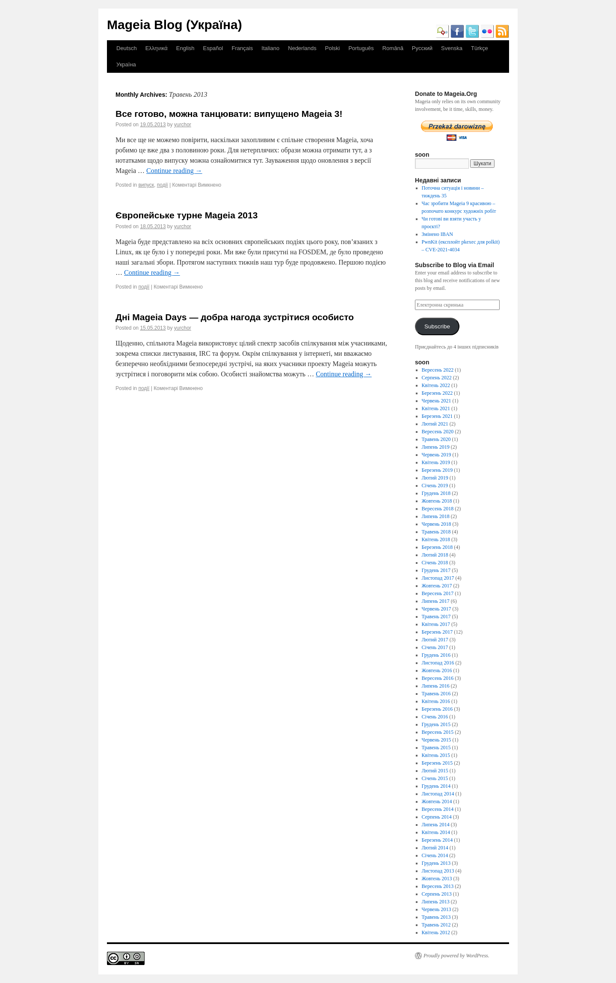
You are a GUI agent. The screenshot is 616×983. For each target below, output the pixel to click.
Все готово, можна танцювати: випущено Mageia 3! (229, 114)
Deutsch (126, 48)
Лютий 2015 (435, 771)
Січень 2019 (435, 486)
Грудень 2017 (436, 570)
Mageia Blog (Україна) (174, 25)
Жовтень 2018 (437, 501)
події (162, 185)
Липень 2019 (436, 447)
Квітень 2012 (436, 932)
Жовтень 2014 (437, 801)
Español (213, 48)
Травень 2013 (436, 917)
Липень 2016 (436, 686)
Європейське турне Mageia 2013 (187, 215)
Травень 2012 (436, 925)
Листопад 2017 (438, 578)
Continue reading (174, 170)
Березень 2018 (437, 547)
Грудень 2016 (436, 655)
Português (360, 48)
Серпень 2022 (437, 378)
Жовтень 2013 (437, 879)
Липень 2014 (436, 825)
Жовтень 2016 (437, 670)
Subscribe (437, 326)
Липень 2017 (436, 601)
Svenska (451, 48)
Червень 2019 (436, 455)
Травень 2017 (436, 617)
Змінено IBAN (437, 234)
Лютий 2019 (435, 478)
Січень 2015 (435, 778)
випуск (146, 185)
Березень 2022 (437, 393)
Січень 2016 (435, 717)
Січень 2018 (435, 563)
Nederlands (302, 48)
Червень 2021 (436, 401)
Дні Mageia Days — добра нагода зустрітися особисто (235, 317)
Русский (422, 48)
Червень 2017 (436, 609)
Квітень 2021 (436, 408)
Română (392, 48)
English (185, 48)
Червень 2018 (436, 524)
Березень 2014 (437, 840)
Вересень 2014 (438, 809)
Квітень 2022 (436, 385)
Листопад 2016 (438, 663)
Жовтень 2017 (437, 586)
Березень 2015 (437, 763)
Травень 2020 (436, 439)
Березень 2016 (437, 709)
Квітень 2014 (436, 832)
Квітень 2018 (436, 539)
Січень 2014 (435, 855)
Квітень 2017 (436, 624)
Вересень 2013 (438, 886)
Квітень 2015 (436, 755)
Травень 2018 (436, 532)
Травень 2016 (436, 694)
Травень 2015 (436, 748)
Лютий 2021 (435, 424)
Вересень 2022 (438, 370)
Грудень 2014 (436, 786)
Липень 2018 (436, 516)
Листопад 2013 (438, 871)
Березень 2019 (437, 470)
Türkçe (479, 48)
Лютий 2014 (435, 848)
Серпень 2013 (437, 894)
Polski (332, 48)
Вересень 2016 (438, 678)
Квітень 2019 (436, 462)
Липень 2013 (436, 902)
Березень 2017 (437, 632)
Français (242, 48)
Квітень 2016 (436, 701)
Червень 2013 (436, 909)
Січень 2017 (435, 647)
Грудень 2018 (436, 493)
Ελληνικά (156, 48)
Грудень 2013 (436, 863)
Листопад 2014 (438, 794)
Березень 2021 (437, 416)
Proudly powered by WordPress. (456, 956)
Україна (126, 64)
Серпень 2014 (437, 817)
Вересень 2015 (438, 732)
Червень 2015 (436, 740)
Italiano (270, 48)
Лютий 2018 (435, 555)
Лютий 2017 (435, 640)
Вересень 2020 (438, 432)
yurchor (182, 125)
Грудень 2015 (436, 724)
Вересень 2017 (438, 593)
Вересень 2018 (438, 509)
